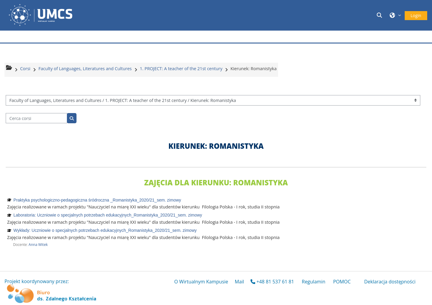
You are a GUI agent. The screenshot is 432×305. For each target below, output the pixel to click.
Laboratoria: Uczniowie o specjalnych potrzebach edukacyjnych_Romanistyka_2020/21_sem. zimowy (108, 215)
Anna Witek (38, 244)
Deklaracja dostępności (390, 281)
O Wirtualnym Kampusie (201, 281)
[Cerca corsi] (36, 118)
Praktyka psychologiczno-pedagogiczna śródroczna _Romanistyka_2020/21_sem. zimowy (97, 200)
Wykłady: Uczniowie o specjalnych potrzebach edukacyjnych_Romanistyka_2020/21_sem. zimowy (105, 230)
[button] (380, 15)
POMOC (342, 281)
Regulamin (313, 281)
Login (416, 15)
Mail (239, 281)
